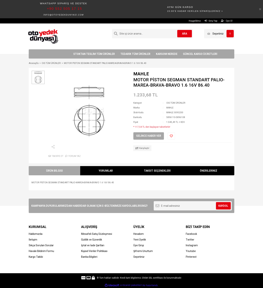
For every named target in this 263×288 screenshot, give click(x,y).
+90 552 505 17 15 (64, 9)
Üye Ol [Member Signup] (226, 20)
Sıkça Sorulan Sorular (41, 245)
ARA (184, 33)
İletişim (33, 239)
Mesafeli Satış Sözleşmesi (96, 233)
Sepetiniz (138, 256)
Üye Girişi (138, 245)
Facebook (191, 233)
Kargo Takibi (36, 256)
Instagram (192, 245)
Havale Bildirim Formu (41, 251)
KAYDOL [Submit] (223, 205)
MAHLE (141, 73)
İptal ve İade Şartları (92, 245)
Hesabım (138, 233)
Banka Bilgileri (89, 256)
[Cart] (219, 33)
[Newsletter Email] (193, 205)
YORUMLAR (106, 170)
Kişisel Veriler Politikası (94, 251)
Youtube (191, 251)
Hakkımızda (35, 233)
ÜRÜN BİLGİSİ (54, 170)
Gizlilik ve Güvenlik (91, 239)
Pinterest (191, 256)
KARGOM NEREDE (166, 53)
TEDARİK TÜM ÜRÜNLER (135, 53)
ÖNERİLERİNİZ (208, 170)
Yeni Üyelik (139, 239)
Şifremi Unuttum (143, 251)
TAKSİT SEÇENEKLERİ (157, 170)
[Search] (152, 33)
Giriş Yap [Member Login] (210, 20)
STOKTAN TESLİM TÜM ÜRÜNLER (94, 53)
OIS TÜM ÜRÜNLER (175, 103)
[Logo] (43, 36)
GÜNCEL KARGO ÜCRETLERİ (200, 53)
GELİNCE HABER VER (148, 135)
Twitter (190, 239)
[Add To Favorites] (171, 136)
